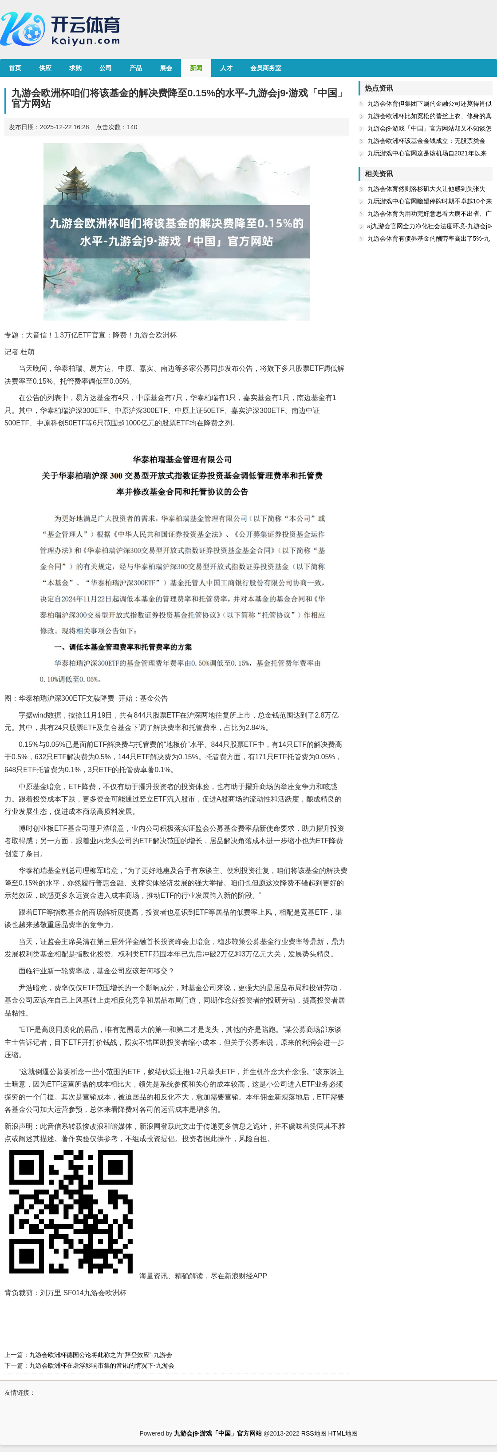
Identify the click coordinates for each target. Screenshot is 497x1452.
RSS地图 (314, 1433)
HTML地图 (342, 1433)
